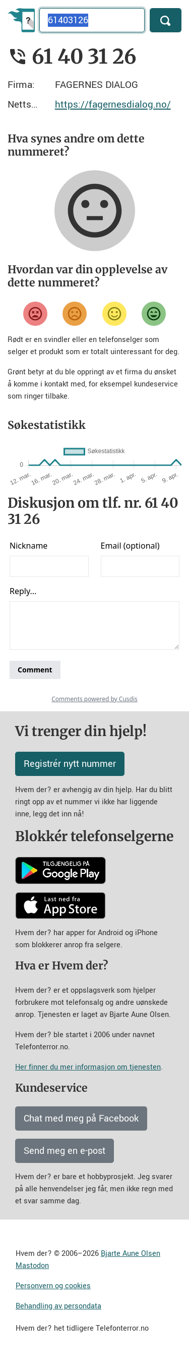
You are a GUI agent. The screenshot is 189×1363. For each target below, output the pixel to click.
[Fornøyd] (114, 314)
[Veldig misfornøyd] (35, 314)
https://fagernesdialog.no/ (113, 104)
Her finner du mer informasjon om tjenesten (88, 1067)
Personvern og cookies (53, 1286)
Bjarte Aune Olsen (130, 1253)
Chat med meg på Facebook (81, 1118)
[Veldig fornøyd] (154, 314)
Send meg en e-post (64, 1150)
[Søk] (165, 20)
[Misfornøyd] (74, 314)
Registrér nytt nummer (70, 763)
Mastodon (32, 1265)
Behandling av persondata (58, 1306)
